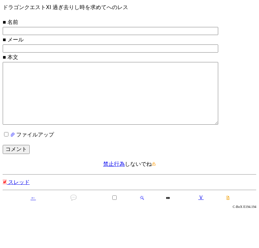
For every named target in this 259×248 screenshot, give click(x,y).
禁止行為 (114, 177)
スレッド (16, 195)
